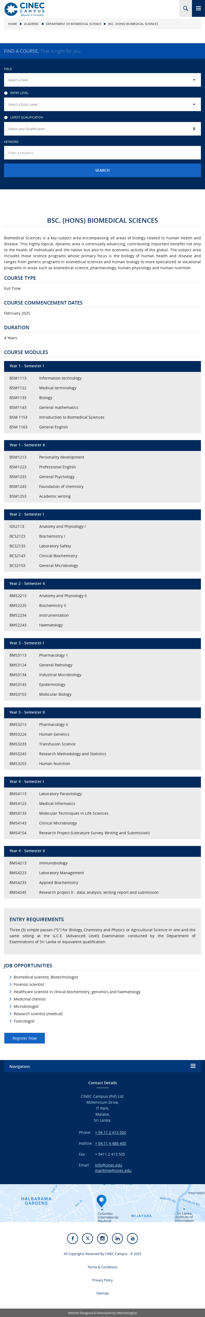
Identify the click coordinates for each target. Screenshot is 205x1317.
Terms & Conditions (102, 1267)
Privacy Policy (102, 1280)
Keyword (11, 141)
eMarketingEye (126, 1313)
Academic (31, 24)
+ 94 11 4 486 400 (110, 1143)
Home (12, 24)
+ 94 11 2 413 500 (110, 1132)
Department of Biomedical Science (73, 24)
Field (8, 68)
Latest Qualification (23, 117)
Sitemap (102, 1293)
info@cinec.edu (108, 1165)
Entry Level (16, 93)
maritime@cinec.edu (113, 1170)
